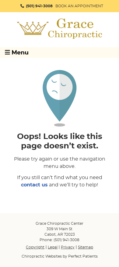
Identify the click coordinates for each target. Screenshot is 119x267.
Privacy (68, 247)
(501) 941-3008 (39, 6)
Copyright (35, 247)
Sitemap (85, 247)
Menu (17, 52)
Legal (53, 247)
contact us (34, 184)
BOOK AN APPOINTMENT (79, 6)
